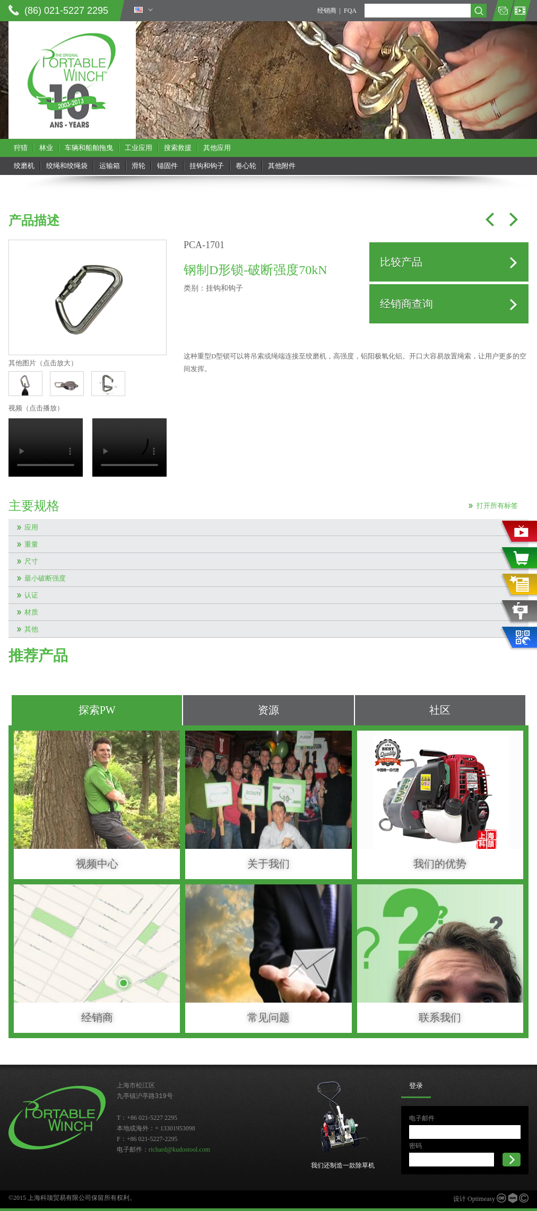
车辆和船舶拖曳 (89, 148)
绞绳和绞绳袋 (67, 166)
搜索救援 (178, 148)
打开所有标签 (497, 506)
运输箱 (109, 166)
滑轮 (138, 166)
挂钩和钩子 (206, 166)
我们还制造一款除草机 (343, 1165)
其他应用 (217, 148)
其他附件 (282, 166)
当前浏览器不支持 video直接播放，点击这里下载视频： (45, 447)
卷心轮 (246, 166)
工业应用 (138, 148)
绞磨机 (24, 166)
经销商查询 (406, 304)
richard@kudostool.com (179, 1149)
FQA (350, 10)
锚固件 (167, 166)
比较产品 (401, 262)
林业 (46, 148)
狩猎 (21, 148)
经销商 (326, 10)
